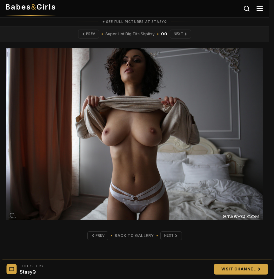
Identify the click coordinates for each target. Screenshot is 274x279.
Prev (84, 35)
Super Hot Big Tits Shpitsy (130, 35)
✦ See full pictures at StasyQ (134, 22)
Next (184, 35)
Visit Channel (241, 269)
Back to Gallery (134, 239)
